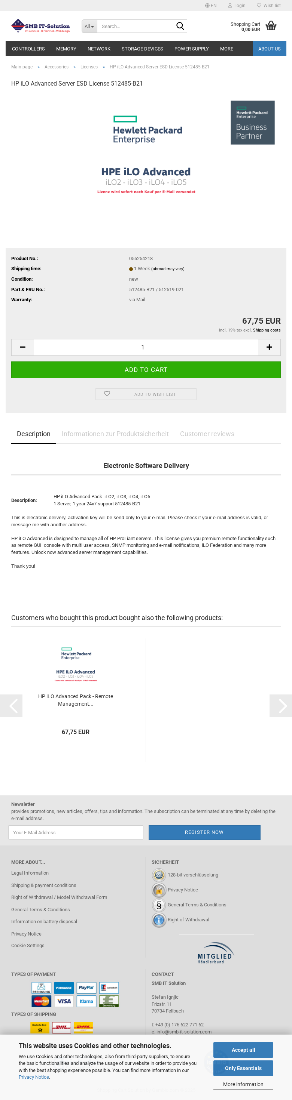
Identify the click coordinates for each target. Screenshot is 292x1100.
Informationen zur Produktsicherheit (115, 434)
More (226, 49)
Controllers (28, 49)
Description (34, 434)
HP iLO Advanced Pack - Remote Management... (75, 700)
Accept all (243, 1050)
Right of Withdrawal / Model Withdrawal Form (59, 897)
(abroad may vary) (168, 268)
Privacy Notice (34, 1077)
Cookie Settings (28, 945)
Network (99, 49)
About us (269, 49)
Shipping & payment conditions (43, 885)
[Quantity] (146, 347)
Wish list (269, 5)
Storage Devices (142, 49)
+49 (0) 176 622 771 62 (179, 1024)
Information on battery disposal (44, 921)
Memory (66, 49)
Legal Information (30, 873)
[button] (211, 5)
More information (243, 1084)
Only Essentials (243, 1068)
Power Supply (191, 49)
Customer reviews (207, 434)
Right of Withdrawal (188, 919)
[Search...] (89, 26)
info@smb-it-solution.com (184, 1032)
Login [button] (237, 5)
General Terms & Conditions (40, 909)
